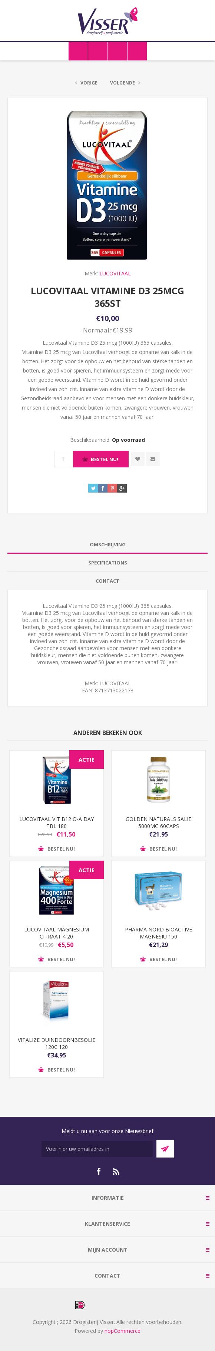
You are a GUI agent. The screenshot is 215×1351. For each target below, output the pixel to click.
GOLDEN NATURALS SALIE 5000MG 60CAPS (158, 822)
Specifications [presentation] (107, 562)
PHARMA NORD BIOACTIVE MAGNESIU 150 (158, 933)
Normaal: (97, 330)
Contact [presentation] (107, 580)
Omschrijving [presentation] (108, 544)
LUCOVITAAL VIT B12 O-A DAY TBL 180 (56, 822)
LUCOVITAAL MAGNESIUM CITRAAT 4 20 (56, 933)
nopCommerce (122, 1330)
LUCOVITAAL (115, 273)
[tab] (107, 545)
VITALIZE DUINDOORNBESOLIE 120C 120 (56, 1043)
